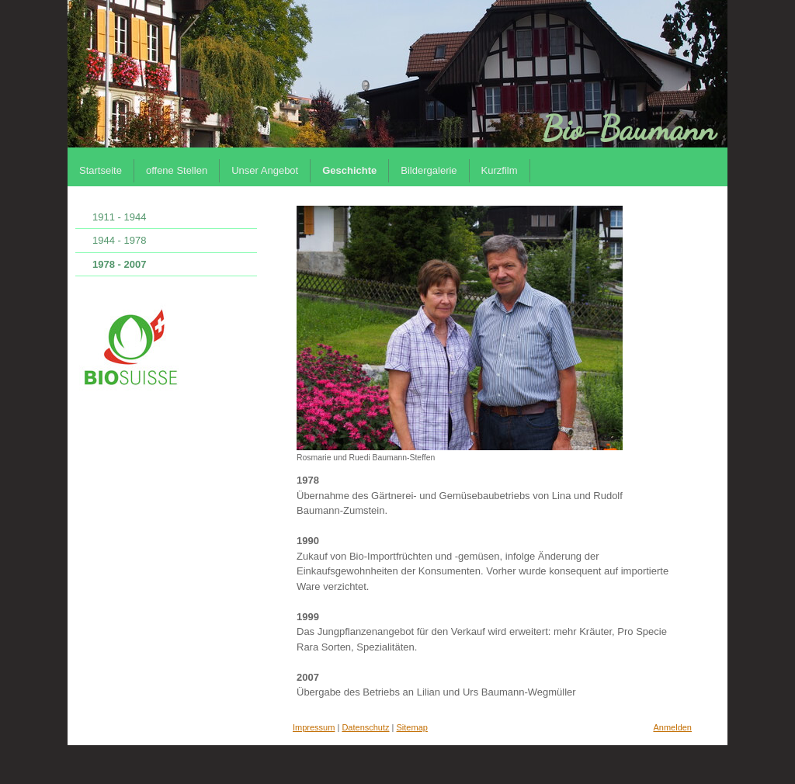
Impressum (314, 727)
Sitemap (412, 727)
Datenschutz (365, 727)
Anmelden (672, 727)
